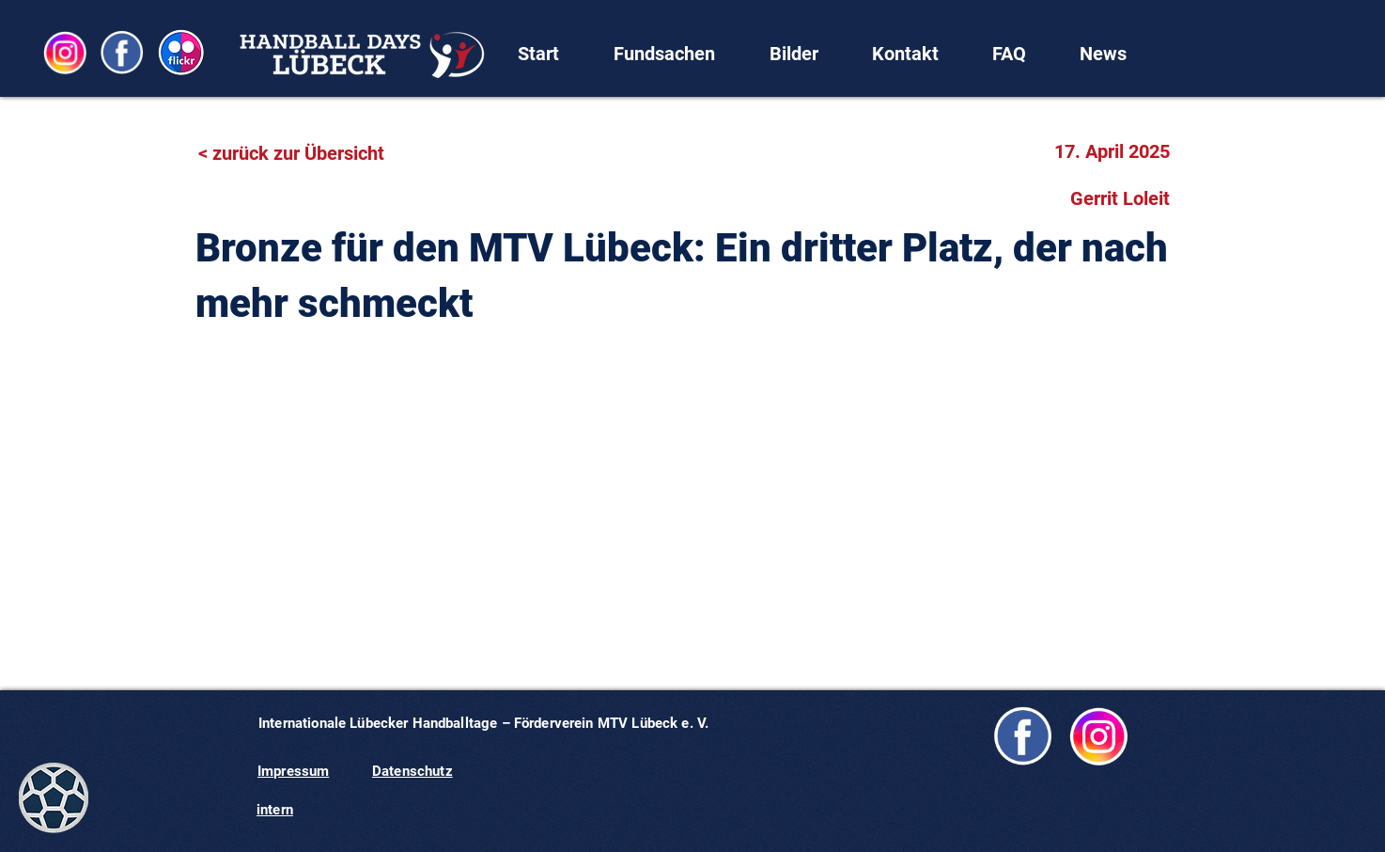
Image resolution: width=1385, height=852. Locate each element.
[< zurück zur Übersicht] (302, 153)
